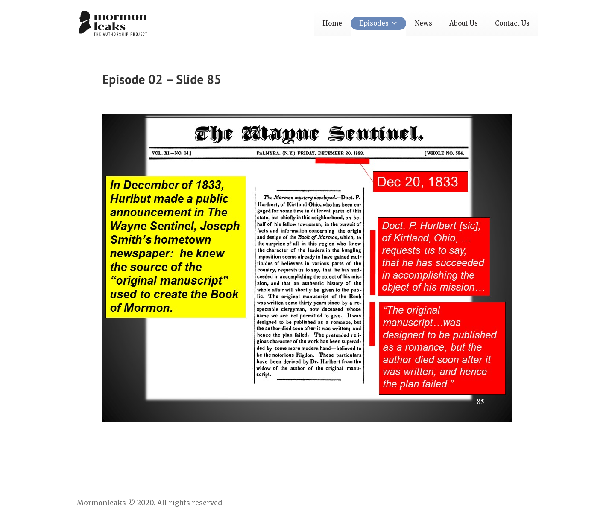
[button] (393, 23)
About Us (463, 23)
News (423, 23)
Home (332, 23)
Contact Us (512, 23)
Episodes (378, 23)
